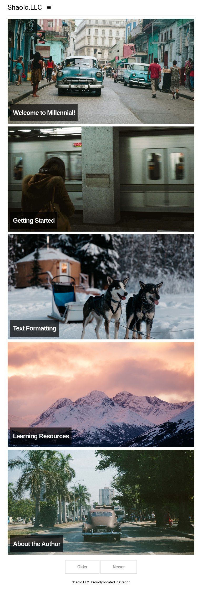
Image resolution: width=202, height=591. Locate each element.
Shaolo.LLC (25, 7)
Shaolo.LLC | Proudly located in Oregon (101, 582)
